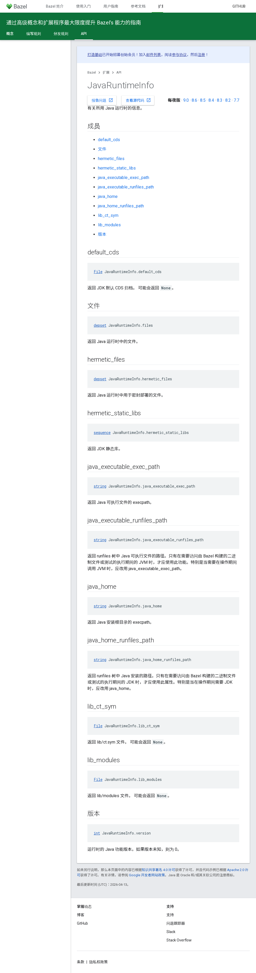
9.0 (186, 100)
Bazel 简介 (55, 6)
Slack (170, 932)
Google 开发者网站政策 (147, 875)
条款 (80, 962)
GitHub (238, 6)
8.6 (194, 100)
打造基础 (94, 55)
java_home (108, 196)
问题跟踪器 (175, 923)
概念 (10, 34)
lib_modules (109, 224)
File (98, 271)
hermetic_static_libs (117, 168)
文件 (102, 149)
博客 (80, 915)
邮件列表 (153, 55)
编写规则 (33, 34)
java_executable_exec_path (123, 177)
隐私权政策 (98, 962)
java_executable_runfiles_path (126, 187)
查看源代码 (138, 100)
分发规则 (61, 34)
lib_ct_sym (108, 215)
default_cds (109, 139)
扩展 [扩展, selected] (161, 6)
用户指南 (110, 6)
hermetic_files (111, 158)
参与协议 (179, 55)
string (100, 486)
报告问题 (102, 100)
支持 (170, 915)
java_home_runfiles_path (121, 205)
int (97, 833)
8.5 (203, 100)
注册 (201, 55)
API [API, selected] (84, 34)
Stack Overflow (179, 940)
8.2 (228, 100)
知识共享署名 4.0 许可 (158, 870)
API (118, 72)
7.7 (236, 100)
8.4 (211, 100)
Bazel (91, 72)
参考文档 (138, 6)
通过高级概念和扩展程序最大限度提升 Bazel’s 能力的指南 (73, 22)
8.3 (219, 100)
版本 (102, 234)
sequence (102, 432)
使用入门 (83, 6)
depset (100, 325)
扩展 (106, 72)
